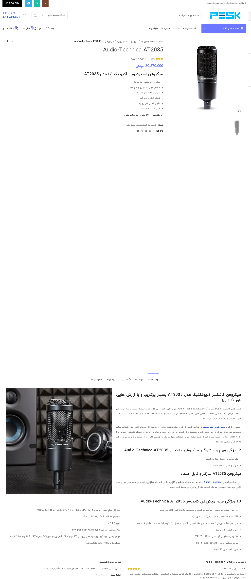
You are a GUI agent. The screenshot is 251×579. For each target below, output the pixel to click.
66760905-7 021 (11, 17)
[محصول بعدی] (4, 42)
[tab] (153, 378)
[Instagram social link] (45, 3)
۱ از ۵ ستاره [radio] (106, 575)
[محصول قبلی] (12, 42)
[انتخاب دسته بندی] (53, 15)
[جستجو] (116, 15)
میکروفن (109, 41)
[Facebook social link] (154, 131)
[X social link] (150, 131)
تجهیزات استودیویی (127, 41)
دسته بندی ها (148, 41)
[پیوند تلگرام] (28, 3)
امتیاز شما (116, 575)
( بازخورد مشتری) (140, 58)
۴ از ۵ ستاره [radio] (99, 575)
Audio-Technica (213, 482)
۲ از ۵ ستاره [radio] (104, 575)
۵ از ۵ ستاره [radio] (96, 575)
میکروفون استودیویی (214, 427)
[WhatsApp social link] (37, 3)
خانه (161, 41)
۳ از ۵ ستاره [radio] (101, 575)
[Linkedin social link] (146, 131)
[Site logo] (225, 15)
